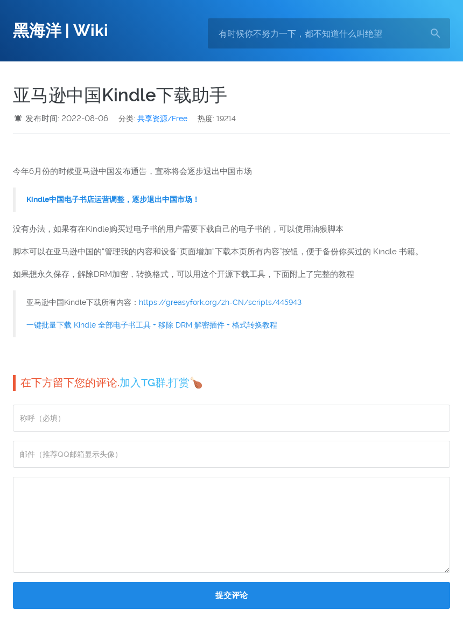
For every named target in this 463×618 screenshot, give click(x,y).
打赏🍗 (185, 382)
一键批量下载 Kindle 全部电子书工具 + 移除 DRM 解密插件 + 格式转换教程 (151, 325)
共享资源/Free (162, 118)
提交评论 (231, 595)
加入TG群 (143, 382)
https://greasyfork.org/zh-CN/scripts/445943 (220, 302)
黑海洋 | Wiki (60, 30)
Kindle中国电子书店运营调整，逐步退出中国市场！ (113, 199)
